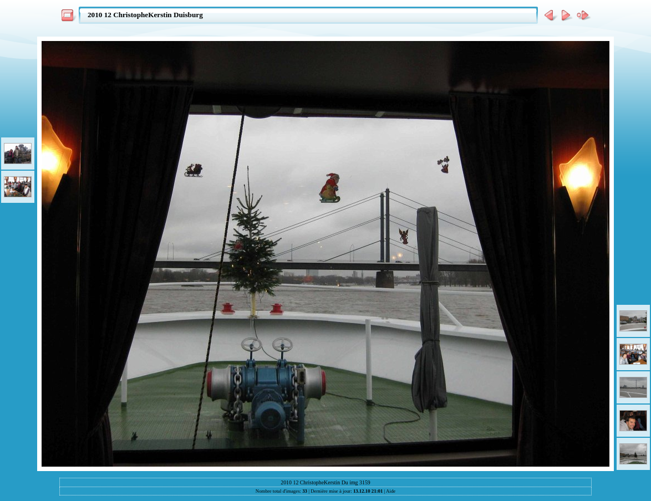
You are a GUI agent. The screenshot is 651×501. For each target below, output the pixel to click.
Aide (390, 491)
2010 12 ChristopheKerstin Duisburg (145, 15)
